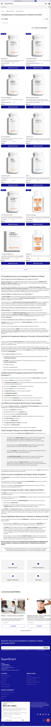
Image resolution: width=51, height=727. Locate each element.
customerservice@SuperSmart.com (7, 668)
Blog (2, 699)
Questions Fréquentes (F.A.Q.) (34, 678)
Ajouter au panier (13, 67)
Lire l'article (13, 626)
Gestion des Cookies (31, 685)
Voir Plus (25, 270)
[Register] (46, 648)
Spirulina (11, 532)
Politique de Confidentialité (33, 682)
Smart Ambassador (5, 685)
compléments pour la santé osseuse (20, 543)
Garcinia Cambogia (29, 316)
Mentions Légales (5, 687)
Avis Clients (4, 680)
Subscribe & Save (5, 695)
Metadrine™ (9, 317)
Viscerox (44, 304)
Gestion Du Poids (21, 599)
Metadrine (16, 332)
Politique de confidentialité (21, 650)
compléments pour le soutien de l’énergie (28, 542)
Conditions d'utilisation (32, 650)
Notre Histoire (4, 678)
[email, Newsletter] (25, 648)
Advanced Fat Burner (18, 342)
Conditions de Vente (31, 680)
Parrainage (3, 697)
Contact (28, 676)
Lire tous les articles (26, 631)
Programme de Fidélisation (7, 692)
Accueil (2, 11)
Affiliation (3, 682)
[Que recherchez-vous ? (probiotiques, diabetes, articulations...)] (25, 7)
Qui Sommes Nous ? (6, 676)
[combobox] (25, 23)
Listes (15, 599)
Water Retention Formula (6, 332)
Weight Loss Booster (6, 282)
